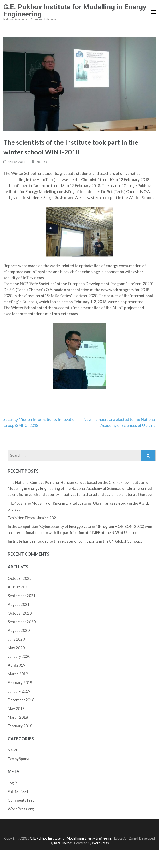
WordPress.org (21, 809)
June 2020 (16, 639)
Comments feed (21, 800)
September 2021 (22, 595)
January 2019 (19, 691)
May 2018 (16, 708)
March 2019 (18, 673)
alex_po (42, 162)
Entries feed (18, 791)
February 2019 (20, 682)
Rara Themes (63, 843)
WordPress (100, 843)
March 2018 (18, 717)
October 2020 (20, 613)
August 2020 (19, 630)
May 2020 (16, 647)
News (12, 750)
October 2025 (20, 578)
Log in (13, 783)
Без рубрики (18, 758)
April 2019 (16, 665)
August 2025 (19, 587)
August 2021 (19, 604)
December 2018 (21, 700)
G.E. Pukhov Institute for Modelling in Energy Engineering (74, 10)
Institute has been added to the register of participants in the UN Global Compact (75, 541)
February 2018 (20, 726)
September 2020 (22, 621)
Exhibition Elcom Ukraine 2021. (33, 517)
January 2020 (19, 656)
